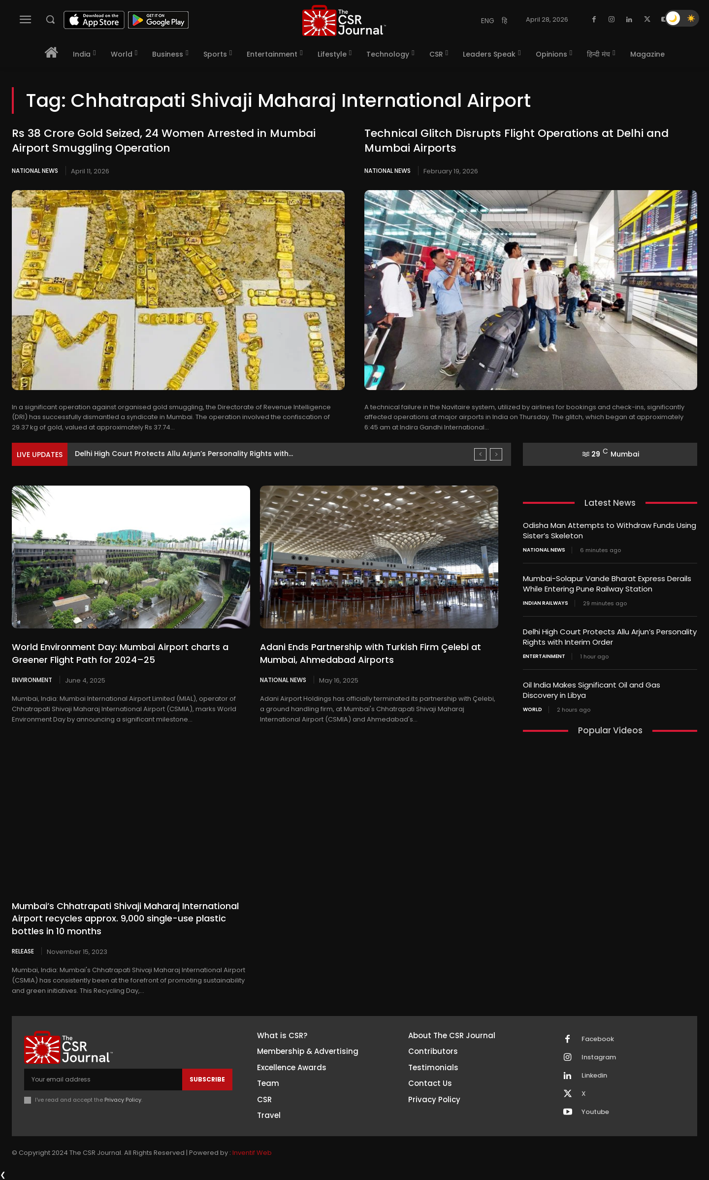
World (532, 709)
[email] (103, 1079)
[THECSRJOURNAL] (344, 20)
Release (23, 951)
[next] (496, 454)
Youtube (595, 1112)
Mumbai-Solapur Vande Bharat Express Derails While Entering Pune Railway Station (607, 583)
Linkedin (594, 1075)
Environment (32, 680)
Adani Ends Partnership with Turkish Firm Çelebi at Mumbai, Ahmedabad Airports (370, 653)
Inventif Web (252, 1152)
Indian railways (545, 603)
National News (35, 170)
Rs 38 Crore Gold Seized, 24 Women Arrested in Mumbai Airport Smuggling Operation (164, 141)
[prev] (480, 454)
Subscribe (207, 1079)
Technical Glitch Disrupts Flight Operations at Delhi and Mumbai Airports (516, 141)
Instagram (598, 1057)
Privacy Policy (122, 1100)
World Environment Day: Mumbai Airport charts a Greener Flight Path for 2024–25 (120, 653)
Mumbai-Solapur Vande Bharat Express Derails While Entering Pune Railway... (212, 454)
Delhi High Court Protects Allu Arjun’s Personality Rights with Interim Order (610, 636)
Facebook (597, 1039)
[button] (50, 19)
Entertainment (544, 656)
